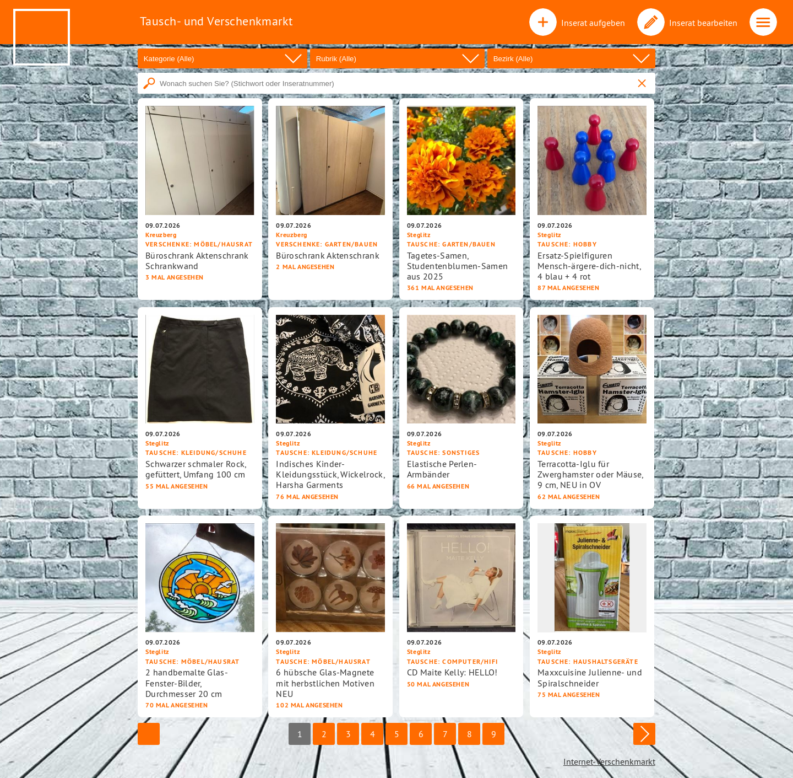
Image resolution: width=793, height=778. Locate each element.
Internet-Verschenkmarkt (609, 761)
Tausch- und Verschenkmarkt (216, 21)
